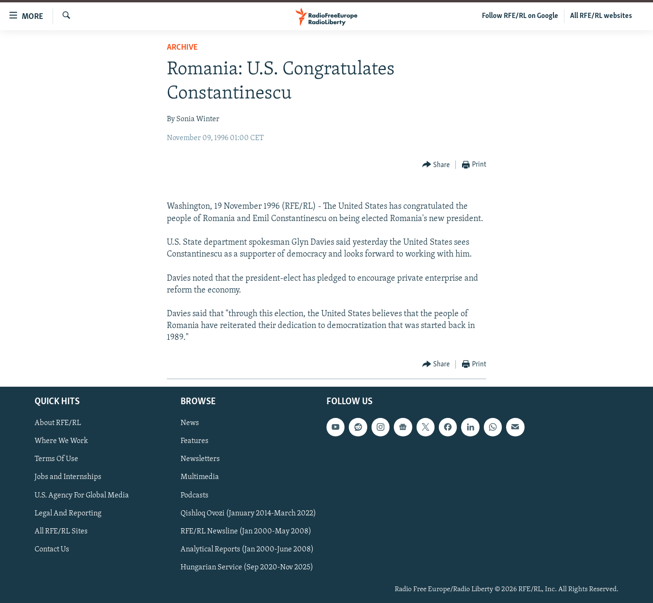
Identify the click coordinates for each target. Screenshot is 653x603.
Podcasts (195, 495)
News (190, 423)
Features (195, 441)
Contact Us (52, 549)
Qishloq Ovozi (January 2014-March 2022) (248, 513)
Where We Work (61, 441)
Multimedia (200, 477)
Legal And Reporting (68, 513)
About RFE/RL (58, 423)
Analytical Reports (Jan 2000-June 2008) (247, 549)
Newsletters (200, 459)
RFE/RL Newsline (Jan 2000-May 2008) (246, 531)
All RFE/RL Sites (61, 531)
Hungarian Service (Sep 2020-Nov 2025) (247, 567)
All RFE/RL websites (601, 16)
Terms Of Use (56, 459)
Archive (182, 47)
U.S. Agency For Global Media (82, 495)
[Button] (436, 165)
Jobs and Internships (68, 477)
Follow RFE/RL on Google (520, 16)
